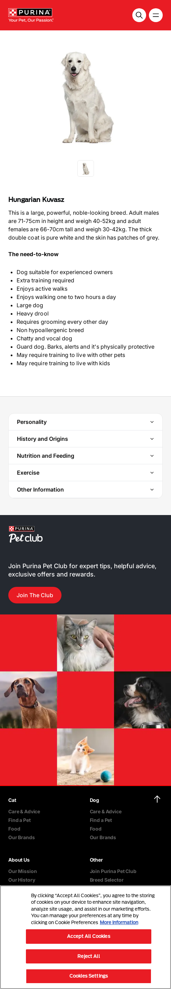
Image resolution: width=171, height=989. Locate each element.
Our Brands (21, 837)
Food (14, 829)
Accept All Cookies (88, 936)
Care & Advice (24, 811)
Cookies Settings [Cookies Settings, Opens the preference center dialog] (88, 976)
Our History (21, 880)
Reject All (88, 956)
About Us (19, 860)
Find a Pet (19, 820)
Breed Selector (107, 880)
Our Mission (22, 871)
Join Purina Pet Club (113, 871)
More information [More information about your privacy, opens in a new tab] (119, 922)
